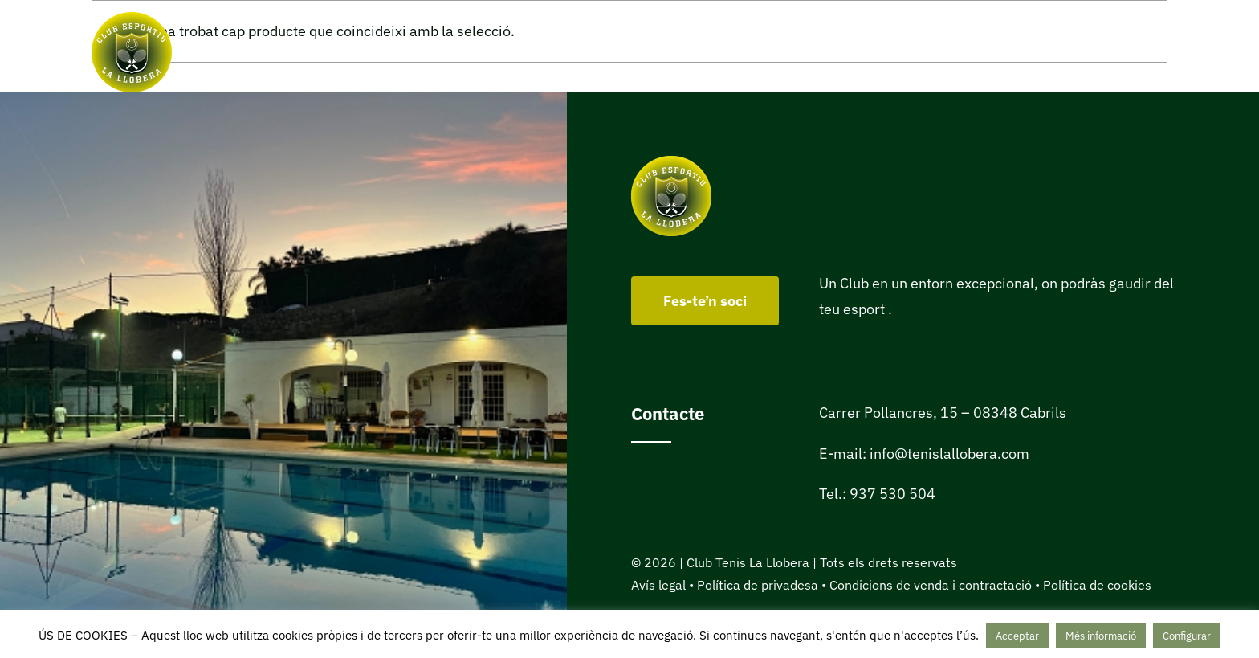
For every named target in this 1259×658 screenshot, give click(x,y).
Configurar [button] (1187, 636)
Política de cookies (1097, 585)
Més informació (1100, 636)
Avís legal (658, 585)
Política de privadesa (757, 585)
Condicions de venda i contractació (930, 585)
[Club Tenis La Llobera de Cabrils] (132, 19)
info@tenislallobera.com (949, 453)
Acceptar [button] (1017, 636)
